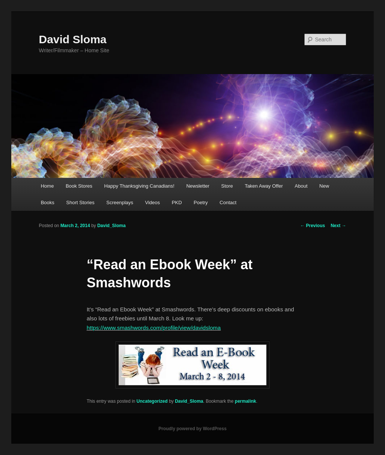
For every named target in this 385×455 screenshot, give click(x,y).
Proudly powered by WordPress (192, 428)
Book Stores (79, 186)
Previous (312, 225)
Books (47, 202)
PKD (177, 202)
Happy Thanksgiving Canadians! (139, 186)
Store (227, 186)
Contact (228, 202)
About (301, 186)
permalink (245, 401)
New (324, 186)
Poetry (201, 202)
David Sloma (72, 39)
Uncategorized (152, 401)
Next (338, 225)
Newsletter (197, 186)
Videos (152, 202)
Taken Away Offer (264, 186)
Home (47, 186)
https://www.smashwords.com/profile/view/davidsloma (153, 328)
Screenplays (119, 202)
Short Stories (80, 202)
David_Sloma (111, 225)
